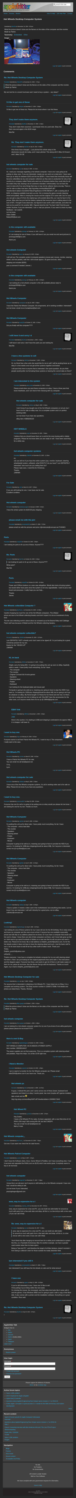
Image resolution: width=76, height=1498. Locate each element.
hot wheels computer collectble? (21, 633)
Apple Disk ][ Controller (13, 1398)
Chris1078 (19, 82)
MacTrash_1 (20, 610)
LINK (13, 717)
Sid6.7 (7, 1424)
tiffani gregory (20, 1003)
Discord (10, 1335)
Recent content (10, 1352)
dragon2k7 (22, 1180)
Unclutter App (42, 1385)
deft (25, 1088)
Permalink (6, 82)
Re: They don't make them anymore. (27, 142)
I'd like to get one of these (18, 102)
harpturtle (24, 1068)
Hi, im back (14, 658)
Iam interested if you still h (21, 1261)
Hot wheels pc (17, 1083)
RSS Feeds (9, 1453)
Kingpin (7, 1439)
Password (8, 1366)
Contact (69, 13)
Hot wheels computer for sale (29, 401)
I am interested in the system (27, 381)
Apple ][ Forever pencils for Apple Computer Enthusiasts (22, 1417)
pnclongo (24, 231)
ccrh (20, 487)
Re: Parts (10, 555)
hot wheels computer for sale (19, 164)
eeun (25, 1228)
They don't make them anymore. (23, 119)
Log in (54, 66)
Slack (10, 1339)
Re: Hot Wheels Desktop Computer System (23, 77)
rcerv (18, 981)
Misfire (10, 1337)
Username (8, 1361)
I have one (16, 1278)
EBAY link (15, 710)
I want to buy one (11, 732)
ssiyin (28, 433)
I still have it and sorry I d (20, 335)
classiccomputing (10, 1429)
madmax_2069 (26, 1206)
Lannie (18, 1158)
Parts (6, 537)
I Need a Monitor (16, 1064)
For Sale (10, 483)
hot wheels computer (13, 1019)
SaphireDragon (21, 927)
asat (20, 169)
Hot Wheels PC (13, 752)
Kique (18, 736)
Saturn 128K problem (13, 1393)
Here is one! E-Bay (14, 1038)
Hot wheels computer (16, 502)
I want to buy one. (12, 797)
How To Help (51, 13)
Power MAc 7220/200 (11, 1432)
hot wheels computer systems (27, 451)
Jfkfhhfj (26, 360)
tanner (21, 254)
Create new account (12, 1371)
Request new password (13, 1373)
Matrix (10, 1332)
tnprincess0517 (21, 801)
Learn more (7, 1344)
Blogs (7, 1448)
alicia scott (29, 385)
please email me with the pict (22, 520)
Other (26, 35)
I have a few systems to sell (23, 356)
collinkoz (31, 405)
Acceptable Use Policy (13, 1459)
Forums (11, 13)
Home (5, 13)
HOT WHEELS (20, 429)
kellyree (21, 106)
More (70, 1408)
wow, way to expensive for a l (22, 1201)
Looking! (8, 923)
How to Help (38, 1485)
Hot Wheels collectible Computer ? (19, 606)
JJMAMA (29, 455)
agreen (26, 1282)
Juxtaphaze (22, 302)
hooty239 (21, 322)
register (60, 66)
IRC (9, 1330)
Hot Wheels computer (16, 900)
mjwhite (21, 821)
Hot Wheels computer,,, (14, 1136)
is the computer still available (22, 227)
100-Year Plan (61, 13)
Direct (31, 1385)
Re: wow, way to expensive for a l (26, 1224)
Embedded (18, 35)
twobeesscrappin (23, 507)
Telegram (11, 1341)
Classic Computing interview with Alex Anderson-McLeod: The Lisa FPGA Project (30, 1427)
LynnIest (21, 756)
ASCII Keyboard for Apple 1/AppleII (17, 1396)
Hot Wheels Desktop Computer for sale (21, 977)
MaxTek (14, 26)
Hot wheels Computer (16, 250)
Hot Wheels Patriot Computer (17, 1154)
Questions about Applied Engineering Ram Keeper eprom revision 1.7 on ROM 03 (32, 1401)
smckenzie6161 (26, 524)
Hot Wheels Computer (16, 298)
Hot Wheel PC (20, 1109)
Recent (18, 13)
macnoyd (7, 1419)
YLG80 (7, 1434)
